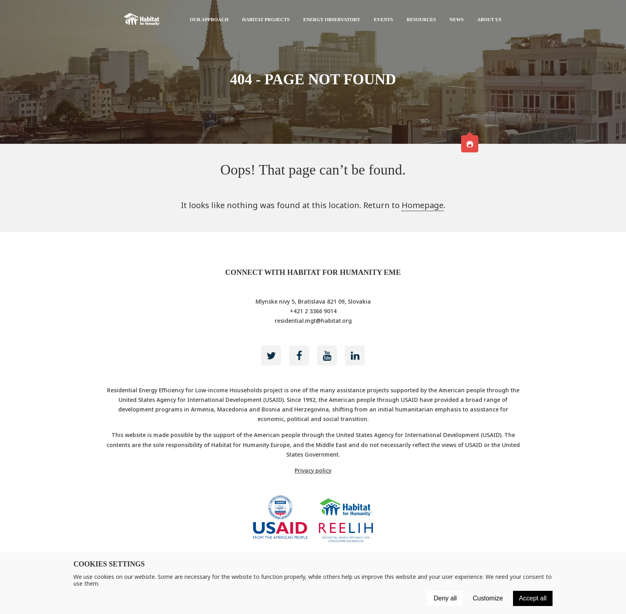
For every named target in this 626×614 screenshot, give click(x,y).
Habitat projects (265, 19)
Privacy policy (313, 470)
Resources (421, 19)
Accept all (533, 598)
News (457, 19)
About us (489, 19)
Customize (488, 598)
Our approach (209, 19)
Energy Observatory (331, 19)
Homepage (423, 205)
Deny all (445, 598)
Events (383, 19)
